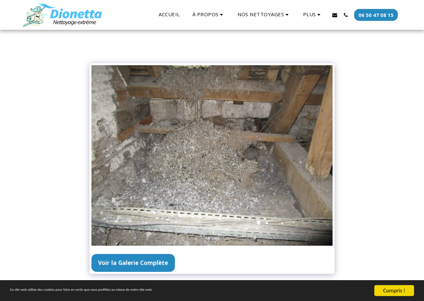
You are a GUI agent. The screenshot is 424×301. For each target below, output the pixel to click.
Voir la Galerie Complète (133, 263)
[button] (209, 15)
